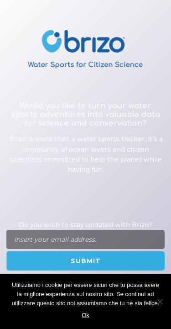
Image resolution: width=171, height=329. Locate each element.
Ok (85, 315)
